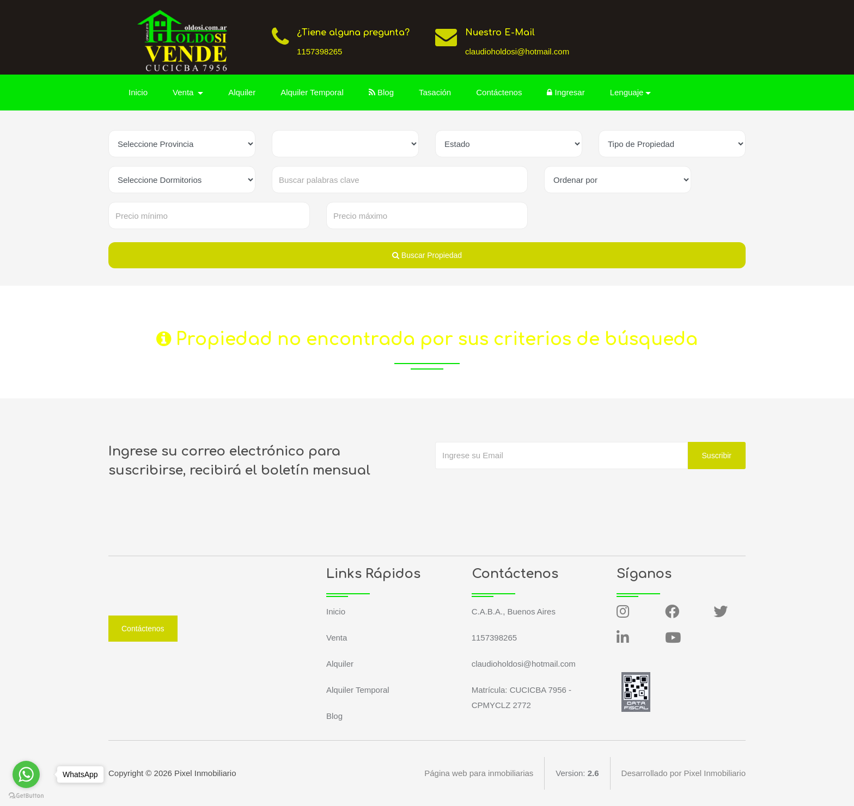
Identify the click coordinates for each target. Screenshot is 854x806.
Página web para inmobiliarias (478, 773)
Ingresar (565, 92)
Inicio (138, 92)
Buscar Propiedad (427, 255)
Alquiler (241, 92)
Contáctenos (499, 92)
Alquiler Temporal (312, 92)
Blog (381, 92)
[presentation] (518, 491)
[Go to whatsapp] (26, 774)
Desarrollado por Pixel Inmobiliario (683, 773)
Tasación (435, 92)
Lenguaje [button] (627, 92)
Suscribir (716, 455)
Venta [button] (184, 92)
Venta (336, 637)
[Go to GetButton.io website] (26, 795)
